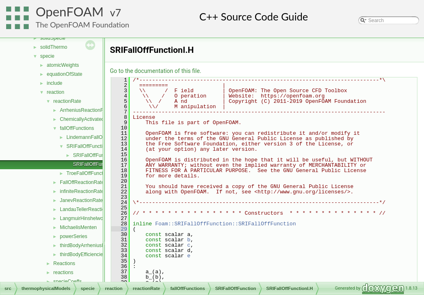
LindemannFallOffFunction (95, 137)
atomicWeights (63, 65)
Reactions (64, 263)
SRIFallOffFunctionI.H (97, 164)
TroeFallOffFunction (87, 173)
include (54, 83)
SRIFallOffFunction (87, 146)
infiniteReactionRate (82, 191)
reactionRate (67, 101)
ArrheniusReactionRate (85, 110)
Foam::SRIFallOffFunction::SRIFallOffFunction (225, 223)
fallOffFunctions (77, 128)
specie (47, 56)
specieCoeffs (67, 281)
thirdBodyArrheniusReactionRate (96, 245)
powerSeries (73, 236)
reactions (63, 272)
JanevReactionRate (81, 200)
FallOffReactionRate (82, 182)
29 (119, 229)
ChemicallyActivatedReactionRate (97, 119)
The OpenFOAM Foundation (82, 24)
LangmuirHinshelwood (84, 218)
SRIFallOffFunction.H (96, 155)
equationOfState (64, 74)
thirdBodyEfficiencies (82, 254)
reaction (55, 92)
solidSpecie (52, 38)
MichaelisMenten (78, 227)
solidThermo (53, 47)
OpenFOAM (70, 11)
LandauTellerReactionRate (89, 209)
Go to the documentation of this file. (155, 71)
